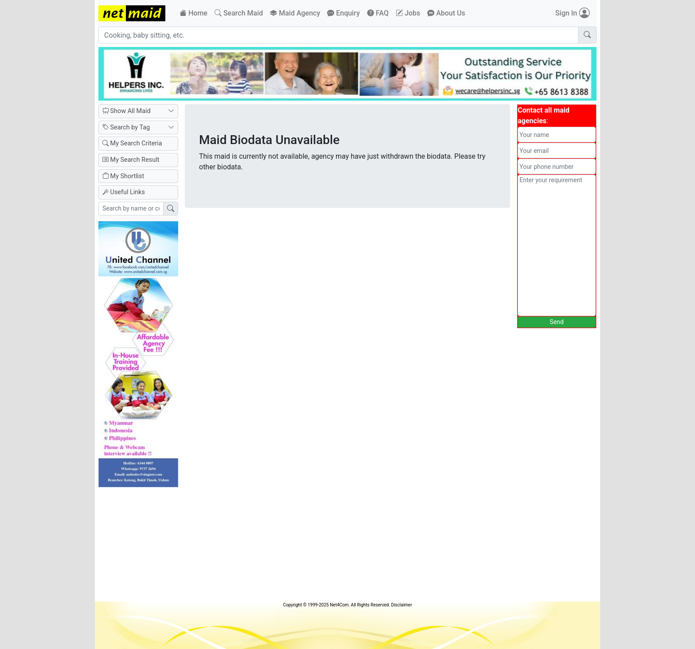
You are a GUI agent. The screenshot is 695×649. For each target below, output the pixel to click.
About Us (446, 13)
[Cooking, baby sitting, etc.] (338, 35)
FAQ (378, 13)
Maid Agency (295, 13)
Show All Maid (138, 111)
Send (556, 321)
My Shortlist (123, 176)
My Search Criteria (132, 143)
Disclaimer (401, 604)
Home (193, 13)
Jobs (408, 13)
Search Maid (239, 13)
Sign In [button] (572, 13)
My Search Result (130, 160)
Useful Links (123, 192)
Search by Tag (138, 128)
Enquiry (343, 13)
